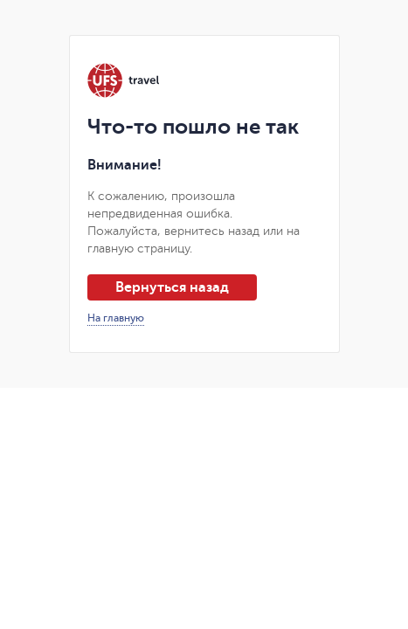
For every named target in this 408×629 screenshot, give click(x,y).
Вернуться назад (172, 287)
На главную (115, 318)
